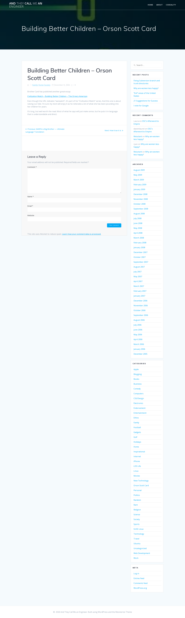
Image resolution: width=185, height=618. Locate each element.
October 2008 (139, 204)
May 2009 (138, 175)
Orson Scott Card (141, 485)
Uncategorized (140, 548)
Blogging (138, 374)
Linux (136, 471)
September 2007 (141, 262)
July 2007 (137, 271)
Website (30, 215)
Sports (136, 524)
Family (35, 85)
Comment (32, 167)
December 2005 (140, 354)
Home (150, 5)
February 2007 (140, 291)
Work (136, 558)
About (159, 5)
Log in (136, 573)
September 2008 (141, 208)
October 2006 (139, 310)
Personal (137, 490)
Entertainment (140, 413)
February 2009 (140, 184)
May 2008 (138, 228)
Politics (137, 495)
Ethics (136, 417)
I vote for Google (141, 105)
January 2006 (139, 349)
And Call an (25, 5)
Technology (139, 534)
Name (30, 196)
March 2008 (139, 237)
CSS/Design (139, 398)
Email (30, 206)
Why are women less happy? (146, 88)
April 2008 (138, 233)
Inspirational (139, 451)
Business (138, 384)
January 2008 (139, 247)
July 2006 (137, 325)
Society (47, 85)
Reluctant (138, 136)
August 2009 (139, 170)
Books (136, 379)
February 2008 (140, 242)
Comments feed (140, 583)
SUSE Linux (138, 529)
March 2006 (139, 344)
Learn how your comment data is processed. (81, 234)
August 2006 (139, 320)
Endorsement (139, 408)
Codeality (171, 5)
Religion (137, 509)
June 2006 (138, 329)
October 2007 (139, 257)
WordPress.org (140, 588)
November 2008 (141, 199)
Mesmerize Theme (123, 612)
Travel (136, 538)
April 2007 (138, 281)
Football (137, 427)
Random (137, 500)
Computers (138, 393)
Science (137, 514)
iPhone (137, 461)
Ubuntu (137, 543)
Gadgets (137, 432)
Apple (136, 369)
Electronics (138, 403)
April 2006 (138, 339)
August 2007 (139, 267)
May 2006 (138, 334)
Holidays (137, 442)
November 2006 (141, 305)
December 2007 (140, 252)
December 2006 (140, 300)
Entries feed (139, 578)
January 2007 (139, 296)
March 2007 (139, 286)
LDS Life (137, 466)
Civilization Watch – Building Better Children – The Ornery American (57, 96)
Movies (137, 476)
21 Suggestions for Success (146, 100)
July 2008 (137, 218)
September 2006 (141, 315)
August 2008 (139, 213)
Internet (137, 456)
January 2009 (139, 189)
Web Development (142, 553)
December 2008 (140, 194)
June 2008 (138, 223)
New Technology (141, 480)
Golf (135, 437)
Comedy (137, 388)
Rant (136, 505)
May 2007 (138, 276)
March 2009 (139, 179)
